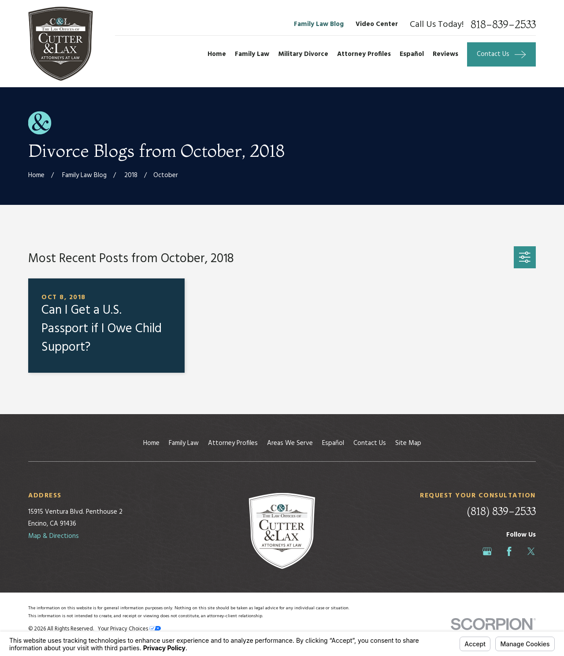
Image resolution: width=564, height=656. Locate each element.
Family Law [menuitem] (252, 54)
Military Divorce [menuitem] (303, 54)
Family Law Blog (319, 24)
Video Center (377, 24)
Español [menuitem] (412, 54)
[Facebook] (509, 551)
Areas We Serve (290, 443)
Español (333, 443)
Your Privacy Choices (129, 629)
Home (151, 443)
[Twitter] (531, 551)
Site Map (408, 443)
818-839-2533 (503, 24)
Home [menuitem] (217, 54)
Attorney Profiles (233, 443)
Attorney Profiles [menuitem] (364, 54)
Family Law (184, 443)
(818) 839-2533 (501, 511)
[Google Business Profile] (487, 551)
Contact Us (369, 443)
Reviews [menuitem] (445, 54)
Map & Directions (53, 536)
